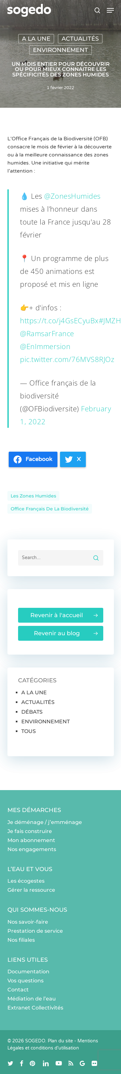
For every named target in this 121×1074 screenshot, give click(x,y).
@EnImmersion (45, 346)
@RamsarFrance (47, 333)
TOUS (28, 731)
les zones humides (33, 496)
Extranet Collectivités (35, 1008)
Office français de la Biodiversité (50, 509)
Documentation (28, 972)
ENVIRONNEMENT (60, 50)
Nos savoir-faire (27, 922)
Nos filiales (21, 940)
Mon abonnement (31, 840)
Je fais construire (29, 831)
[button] (110, 10)
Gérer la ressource (31, 890)
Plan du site (60, 1041)
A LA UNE (36, 38)
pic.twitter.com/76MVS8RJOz (67, 359)
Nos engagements (31, 849)
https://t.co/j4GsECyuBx (59, 320)
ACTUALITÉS (80, 38)
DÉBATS (32, 712)
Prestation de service (35, 931)
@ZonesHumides (72, 196)
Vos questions (25, 981)
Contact (18, 990)
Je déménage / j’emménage (44, 822)
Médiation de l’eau (31, 999)
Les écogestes (26, 881)
